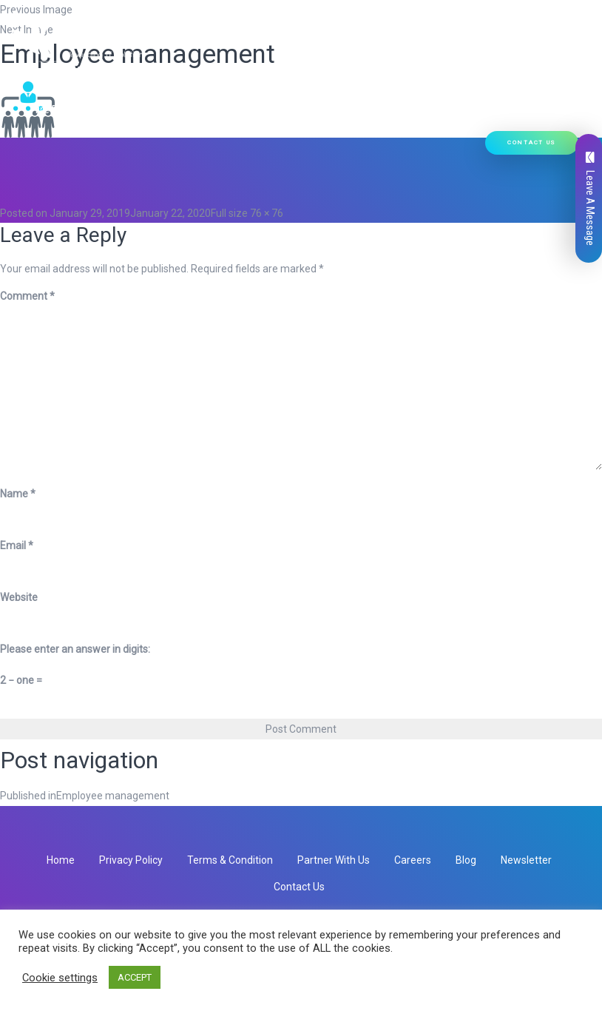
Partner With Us (333, 860)
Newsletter (526, 860)
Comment (27, 296)
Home (45, 71)
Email (16, 545)
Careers (412, 860)
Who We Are (102, 71)
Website (19, 597)
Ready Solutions (370, 71)
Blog (466, 860)
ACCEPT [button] (135, 977)
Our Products (272, 71)
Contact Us (531, 142)
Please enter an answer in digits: (75, 649)
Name (17, 494)
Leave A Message (590, 199)
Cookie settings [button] (60, 977)
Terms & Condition (230, 860)
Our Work (451, 71)
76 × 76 (266, 213)
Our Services (183, 71)
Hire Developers (75, 109)
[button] (212, 71)
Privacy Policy (131, 860)
